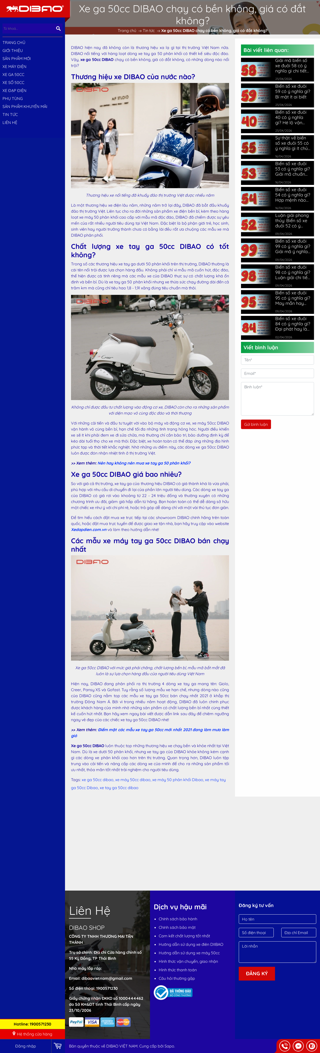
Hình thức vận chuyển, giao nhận (188, 961)
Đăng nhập (25, 1046)
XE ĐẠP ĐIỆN (14, 90)
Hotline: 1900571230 (32, 1024)
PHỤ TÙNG (12, 98)
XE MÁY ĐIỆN (14, 66)
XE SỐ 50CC (13, 82)
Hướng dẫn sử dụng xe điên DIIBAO (191, 944)
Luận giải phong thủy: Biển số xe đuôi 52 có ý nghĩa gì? (292, 220)
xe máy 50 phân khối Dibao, (178, 779)
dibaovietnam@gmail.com (107, 978)
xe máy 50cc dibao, (133, 779)
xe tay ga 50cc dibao (119, 787)
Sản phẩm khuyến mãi (24, 106)
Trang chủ (13, 42)
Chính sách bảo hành (178, 918)
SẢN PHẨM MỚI (16, 58)
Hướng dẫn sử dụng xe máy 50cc (189, 952)
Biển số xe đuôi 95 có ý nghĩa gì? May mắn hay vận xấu (292, 298)
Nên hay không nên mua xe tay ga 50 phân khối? (144, 463)
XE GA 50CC (13, 74)
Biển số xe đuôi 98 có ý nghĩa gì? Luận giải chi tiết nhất (292, 272)
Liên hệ (9, 122)
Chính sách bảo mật (177, 927)
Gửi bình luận (256, 424)
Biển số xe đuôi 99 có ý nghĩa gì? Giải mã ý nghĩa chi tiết (292, 246)
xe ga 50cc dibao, (98, 779)
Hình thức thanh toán (178, 969)
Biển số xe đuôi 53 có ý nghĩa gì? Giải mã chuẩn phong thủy (292, 169)
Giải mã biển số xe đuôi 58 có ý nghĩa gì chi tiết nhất (291, 65)
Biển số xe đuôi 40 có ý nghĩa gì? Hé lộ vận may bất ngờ (290, 117)
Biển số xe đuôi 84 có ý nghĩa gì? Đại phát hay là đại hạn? (292, 324)
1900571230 (107, 988)
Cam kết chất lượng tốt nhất (184, 935)
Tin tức (10, 114)
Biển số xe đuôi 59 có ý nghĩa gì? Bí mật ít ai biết (292, 91)
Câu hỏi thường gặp (177, 978)
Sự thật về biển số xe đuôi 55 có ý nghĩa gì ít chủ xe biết (292, 143)
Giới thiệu (12, 50)
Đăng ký (257, 973)
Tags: (76, 779)
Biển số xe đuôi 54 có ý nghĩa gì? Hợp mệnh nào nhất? (292, 195)
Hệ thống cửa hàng (32, 1034)
